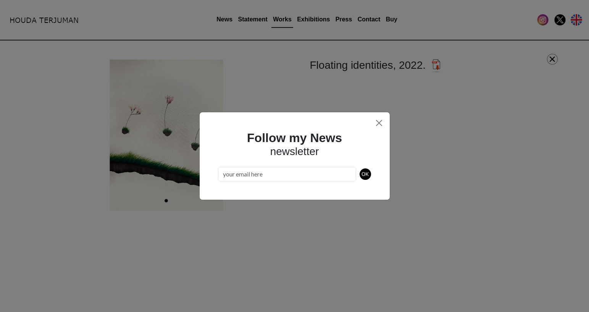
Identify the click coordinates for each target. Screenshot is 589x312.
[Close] (379, 123)
